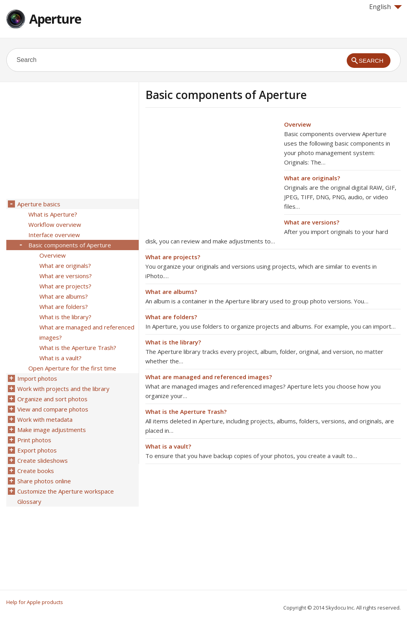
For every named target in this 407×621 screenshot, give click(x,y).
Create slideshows (42, 460)
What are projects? (172, 257)
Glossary (29, 501)
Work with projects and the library (63, 389)
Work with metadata (44, 419)
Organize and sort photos (52, 399)
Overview (297, 124)
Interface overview (54, 235)
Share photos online (44, 481)
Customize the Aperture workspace (65, 491)
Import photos (37, 378)
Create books (35, 471)
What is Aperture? (52, 214)
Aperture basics (38, 204)
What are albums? (171, 292)
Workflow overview (54, 224)
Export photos (37, 450)
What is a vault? (168, 446)
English (385, 6)
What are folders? (171, 317)
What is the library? (173, 342)
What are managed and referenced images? (208, 377)
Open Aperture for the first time (72, 368)
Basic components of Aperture (69, 245)
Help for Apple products (34, 602)
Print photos (34, 440)
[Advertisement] (211, 175)
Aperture (55, 18)
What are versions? (311, 222)
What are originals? (312, 178)
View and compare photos (52, 409)
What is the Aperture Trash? (186, 411)
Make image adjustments (51, 430)
